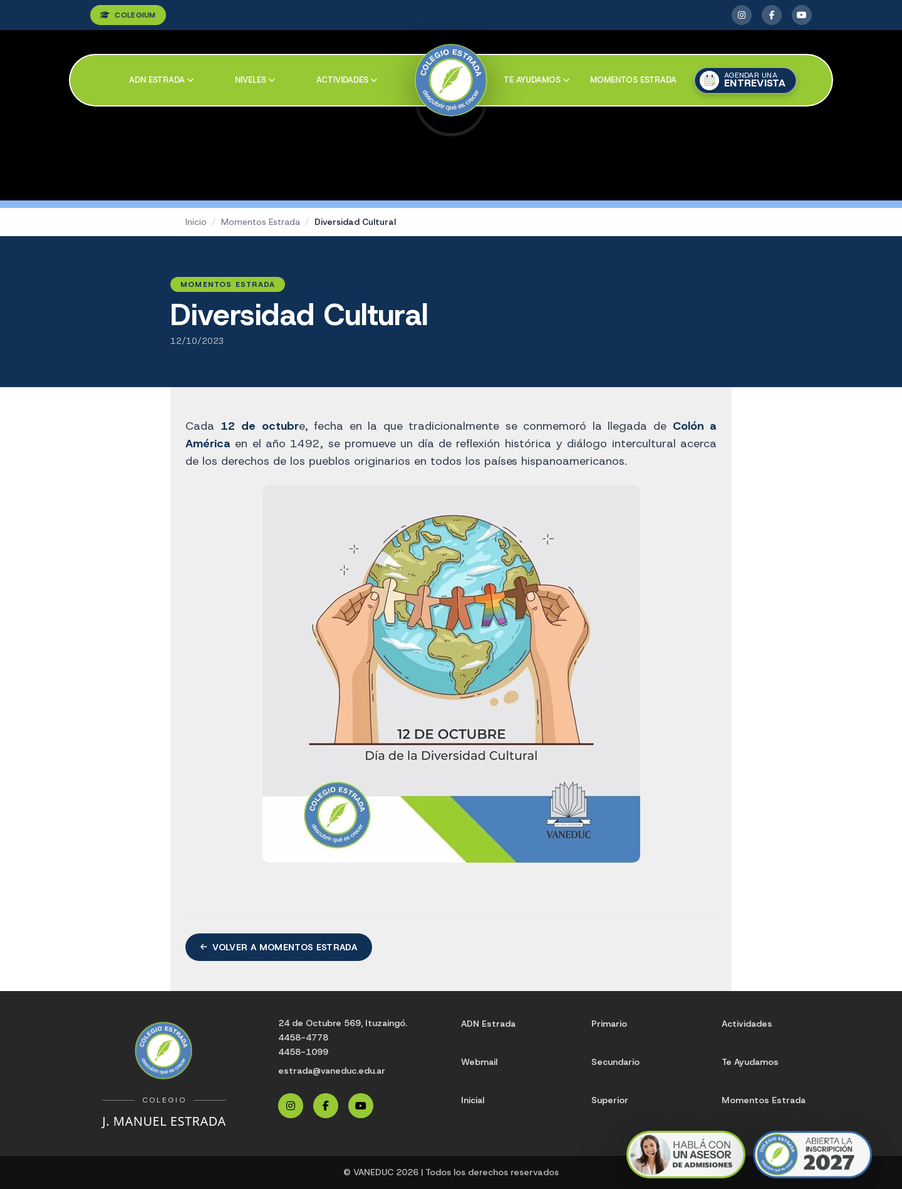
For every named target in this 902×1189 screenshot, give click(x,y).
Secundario (615, 1061)
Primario (609, 1023)
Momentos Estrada (633, 80)
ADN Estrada (161, 80)
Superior (609, 1100)
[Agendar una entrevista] (745, 80)
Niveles (255, 80)
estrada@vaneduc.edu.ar (331, 1070)
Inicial (472, 1100)
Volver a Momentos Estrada (278, 947)
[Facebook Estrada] (772, 15)
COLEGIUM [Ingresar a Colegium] (128, 15)
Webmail (479, 1061)
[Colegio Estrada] (451, 80)
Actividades (346, 80)
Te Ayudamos (750, 1061)
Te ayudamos (536, 80)
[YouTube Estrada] (802, 15)
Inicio (196, 221)
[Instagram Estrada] (742, 15)
